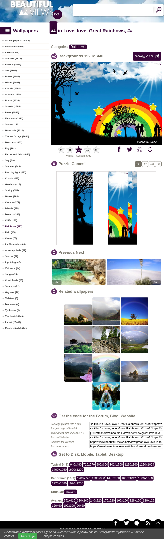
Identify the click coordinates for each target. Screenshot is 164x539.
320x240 (82, 500)
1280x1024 (146, 464)
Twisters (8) (11, 298)
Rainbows (77, 47)
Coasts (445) (12, 178)
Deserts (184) (12, 214)
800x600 (102, 464)
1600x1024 (129, 478)
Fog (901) (10, 148)
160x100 (122, 500)
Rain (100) (10, 232)
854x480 (70, 492)
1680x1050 (145, 478)
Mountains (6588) (14, 46)
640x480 (76, 464)
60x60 (81, 505)
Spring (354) (12, 190)
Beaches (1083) (13, 142)
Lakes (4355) (12, 52)
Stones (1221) (12, 124)
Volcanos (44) (12, 268)
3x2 (145, 164)
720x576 (89, 464)
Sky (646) (10, 160)
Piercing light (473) (15, 172)
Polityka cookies (53, 536)
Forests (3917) (13, 64)
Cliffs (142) (11, 220)
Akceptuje (28, 536)
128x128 (148, 500)
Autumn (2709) (13, 94)
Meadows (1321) (14, 118)
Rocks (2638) (12, 100)
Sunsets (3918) (13, 58)
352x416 (69, 500)
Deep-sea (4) (12, 304)
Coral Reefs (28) (14, 280)
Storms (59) (11, 256)
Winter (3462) (12, 82)
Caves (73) (11, 238)
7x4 (158, 164)
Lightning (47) (13, 262)
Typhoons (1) (12, 310)
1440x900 (113, 478)
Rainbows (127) (13, 226)
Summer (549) (13, 166)
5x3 (151, 164)
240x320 (96, 500)
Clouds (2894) (12, 88)
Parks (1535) (12, 112)
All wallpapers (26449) (17, 40)
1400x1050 (59, 469)
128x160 (135, 500)
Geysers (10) (12, 292)
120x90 (57, 505)
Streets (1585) (12, 106)
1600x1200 (75, 469)
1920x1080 (59, 483)
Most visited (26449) (16, 328)
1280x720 (83, 478)
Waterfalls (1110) (14, 130)
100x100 (69, 505)
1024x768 (116, 464)
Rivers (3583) (12, 76)
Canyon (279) (12, 202)
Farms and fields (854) (17, 154)
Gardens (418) (13, 184)
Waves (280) (12, 196)
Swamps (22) (12, 286)
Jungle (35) (11, 274)
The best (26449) (14, 316)
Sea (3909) (11, 70)
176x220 (109, 500)
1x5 (138, 164)
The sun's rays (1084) (17, 136)
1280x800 (98, 478)
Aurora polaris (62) (15, 250)
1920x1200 (75, 483)
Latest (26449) (13, 322)
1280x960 (131, 464)
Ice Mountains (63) (15, 244)
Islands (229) (12, 208)
